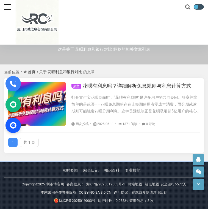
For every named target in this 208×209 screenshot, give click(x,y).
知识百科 (112, 170)
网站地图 (135, 184)
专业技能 (132, 170)
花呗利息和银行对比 (65, 72)
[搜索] (188, 7)
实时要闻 (70, 170)
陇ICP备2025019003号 (74, 201)
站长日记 (91, 170)
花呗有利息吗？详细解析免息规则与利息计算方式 (131, 86)
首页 (31, 72)
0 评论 (148, 124)
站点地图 (152, 184)
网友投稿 (80, 124)
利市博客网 (55, 184)
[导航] (7, 6)
